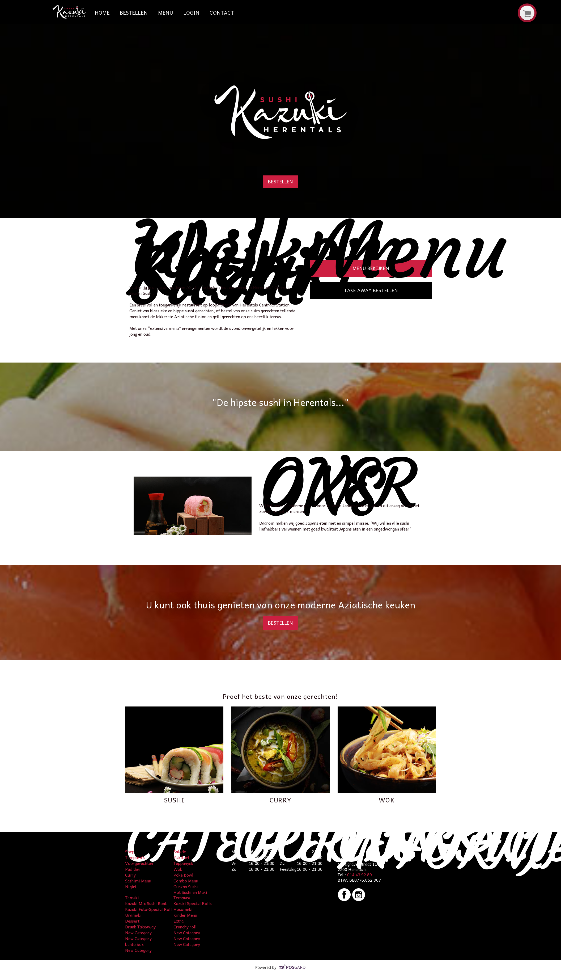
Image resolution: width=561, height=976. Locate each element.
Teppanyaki (184, 863)
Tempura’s (135, 857)
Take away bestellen (371, 290)
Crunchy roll (185, 926)
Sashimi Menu (138, 880)
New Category (138, 932)
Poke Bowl (183, 875)
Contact (222, 12)
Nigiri (130, 886)
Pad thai (133, 869)
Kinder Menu (185, 915)
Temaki (132, 897)
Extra (178, 921)
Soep (129, 851)
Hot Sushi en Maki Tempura (190, 895)
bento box (134, 944)
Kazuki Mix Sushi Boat (146, 903)
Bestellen (134, 12)
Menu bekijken (370, 268)
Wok (177, 869)
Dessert (132, 921)
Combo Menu (185, 880)
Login (191, 12)
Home (102, 12)
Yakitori (181, 857)
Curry (130, 875)
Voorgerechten (139, 863)
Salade (179, 851)
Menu (165, 12)
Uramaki (133, 915)
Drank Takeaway (140, 926)
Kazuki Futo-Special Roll (148, 909)
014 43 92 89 (359, 874)
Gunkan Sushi (185, 886)
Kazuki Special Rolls (192, 903)
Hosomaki (183, 909)
